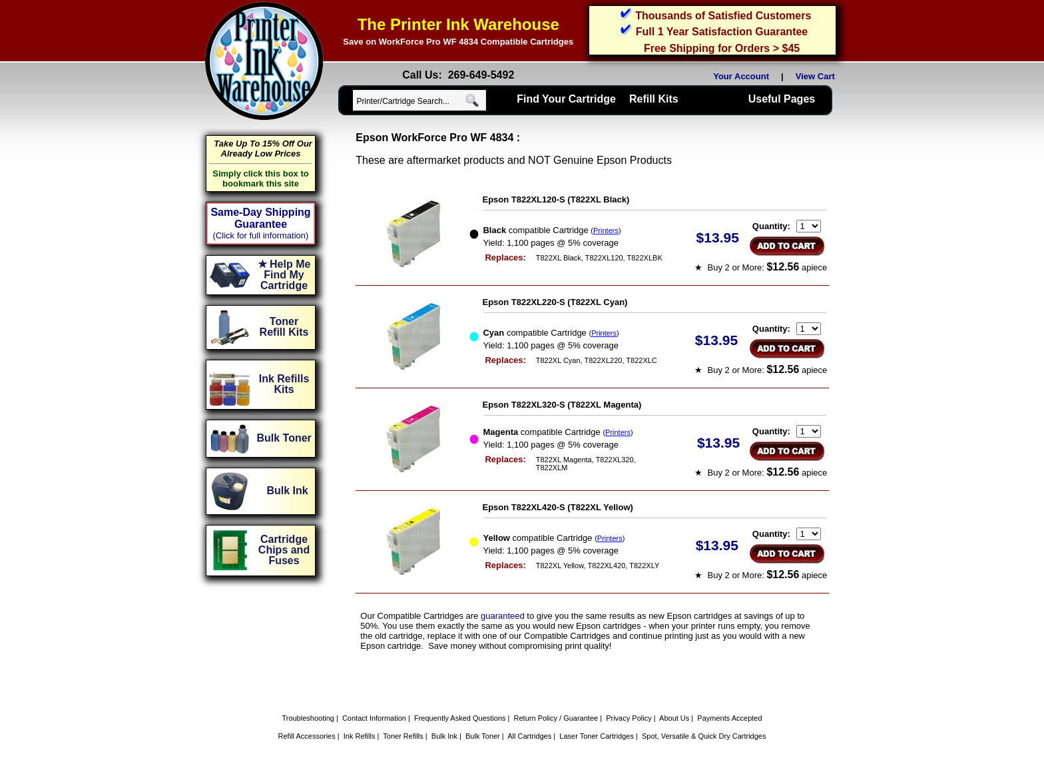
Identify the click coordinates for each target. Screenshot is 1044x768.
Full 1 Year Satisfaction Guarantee (722, 31)
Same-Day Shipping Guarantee (260, 218)
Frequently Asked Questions (460, 718)
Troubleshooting (308, 718)
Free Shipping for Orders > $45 (722, 48)
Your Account (741, 76)
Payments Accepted (729, 718)
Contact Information (374, 718)
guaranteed (503, 616)
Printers (606, 230)
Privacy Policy (628, 718)
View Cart (818, 76)
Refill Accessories (307, 736)
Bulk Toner (482, 736)
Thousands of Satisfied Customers (723, 15)
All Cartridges (529, 736)
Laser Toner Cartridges (596, 736)
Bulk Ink (444, 736)
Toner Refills (403, 736)
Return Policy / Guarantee (556, 718)
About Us (674, 718)
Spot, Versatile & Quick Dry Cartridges (704, 736)
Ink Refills (360, 736)
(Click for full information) (261, 235)
